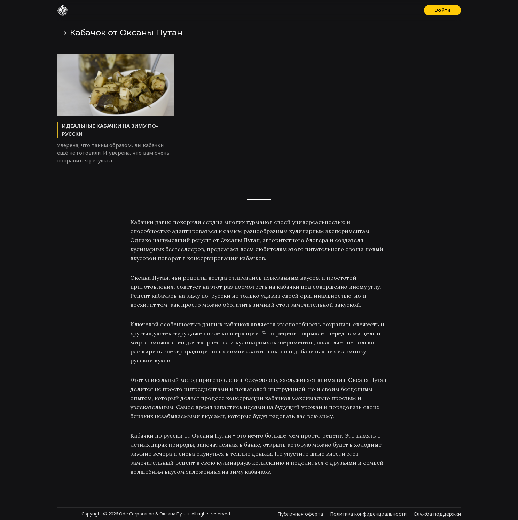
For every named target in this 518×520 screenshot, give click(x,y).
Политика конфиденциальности (368, 514)
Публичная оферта (300, 514)
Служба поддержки (437, 514)
